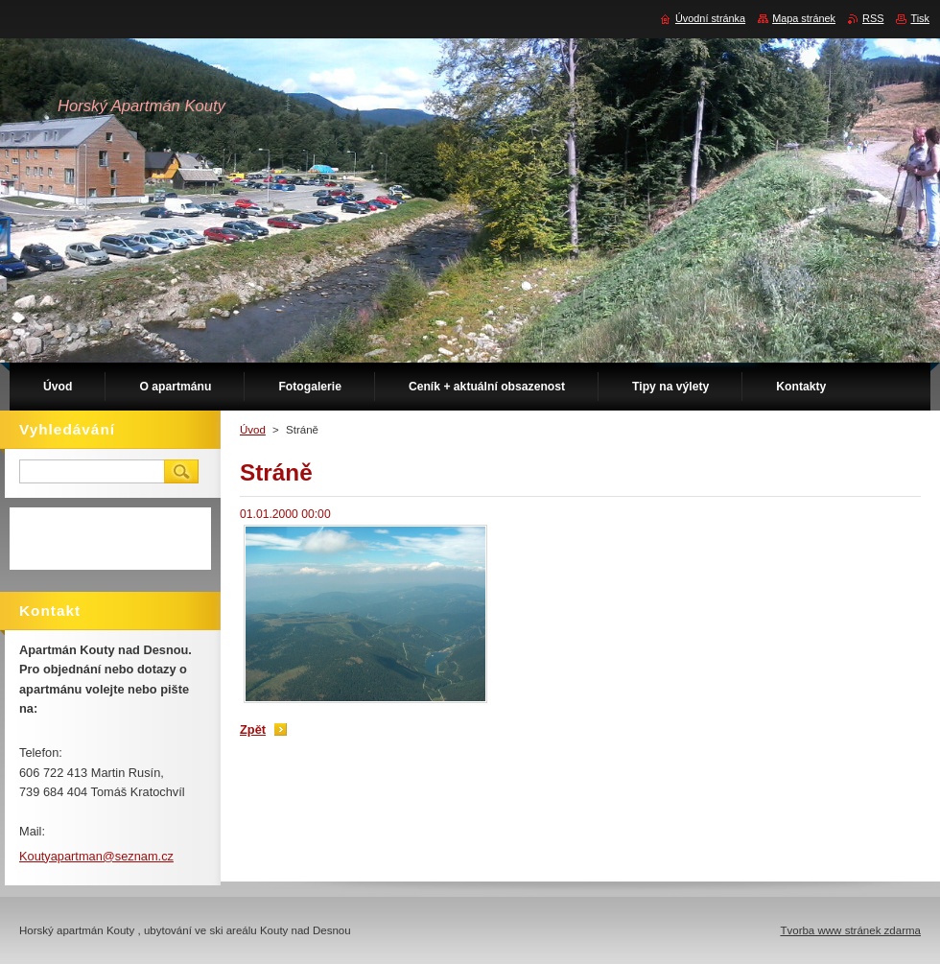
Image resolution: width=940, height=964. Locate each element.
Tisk (919, 18)
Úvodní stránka (710, 18)
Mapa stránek (803, 18)
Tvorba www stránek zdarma (850, 930)
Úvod (253, 429)
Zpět (253, 729)
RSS (872, 18)
